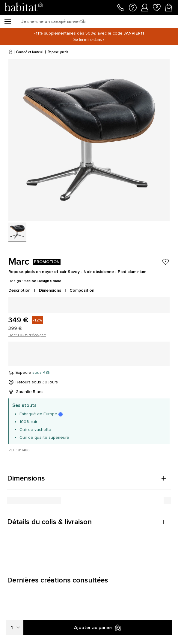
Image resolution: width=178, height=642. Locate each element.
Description (19, 290)
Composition (82, 290)
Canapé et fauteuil (29, 52)
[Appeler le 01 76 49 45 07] (121, 7)
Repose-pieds (58, 52)
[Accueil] (10, 52)
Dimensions (50, 290)
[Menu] (7, 21)
